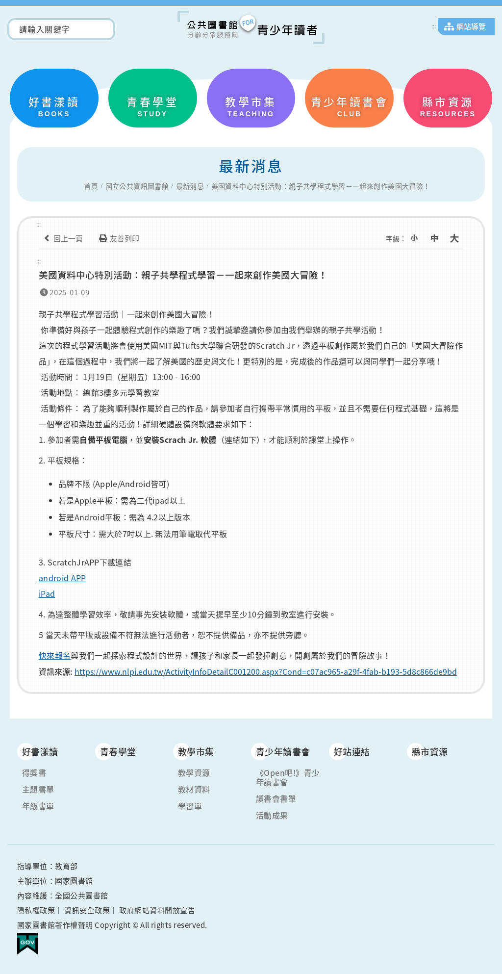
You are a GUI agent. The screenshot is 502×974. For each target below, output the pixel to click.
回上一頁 (61, 238)
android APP (62, 576)
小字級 (417, 238)
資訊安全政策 (87, 909)
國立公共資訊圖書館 (137, 186)
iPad (47, 592)
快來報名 (55, 654)
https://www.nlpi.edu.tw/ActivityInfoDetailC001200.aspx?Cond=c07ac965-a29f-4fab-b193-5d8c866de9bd (266, 670)
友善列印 (117, 238)
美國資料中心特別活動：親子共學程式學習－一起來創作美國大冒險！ (320, 186)
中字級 (436, 238)
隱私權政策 (36, 909)
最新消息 (190, 186)
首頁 (91, 186)
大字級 (455, 238)
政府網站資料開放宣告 (157, 909)
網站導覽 (471, 26)
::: (433, 26)
